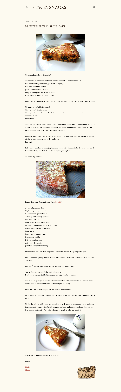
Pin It (27, 367)
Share (27, 370)
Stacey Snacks (49, 7)
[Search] (94, 6)
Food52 (58, 202)
